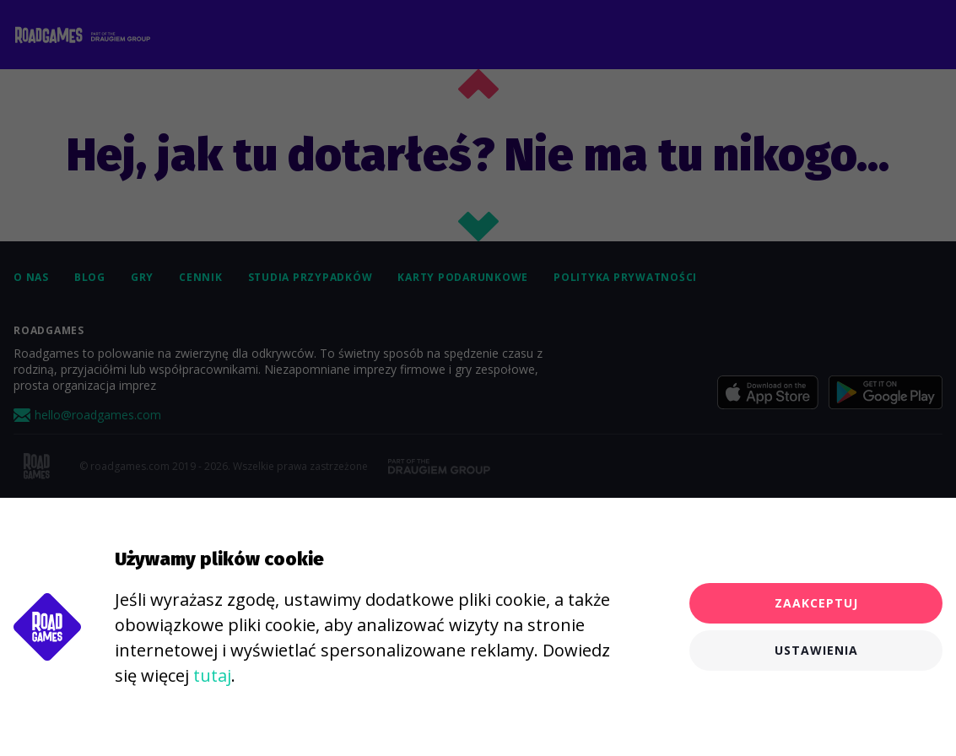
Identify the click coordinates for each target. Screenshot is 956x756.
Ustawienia (816, 650)
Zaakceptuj (816, 603)
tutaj (212, 675)
